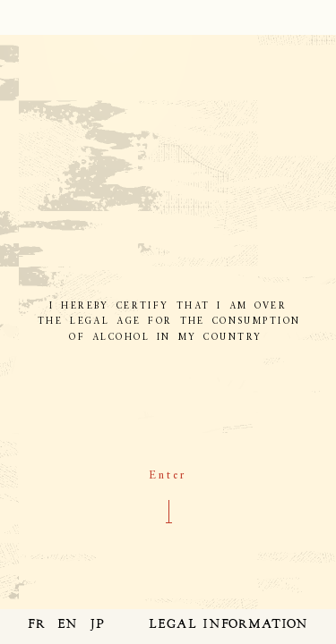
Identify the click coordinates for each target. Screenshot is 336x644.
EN (67, 625)
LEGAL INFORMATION (228, 625)
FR (37, 625)
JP (97, 625)
